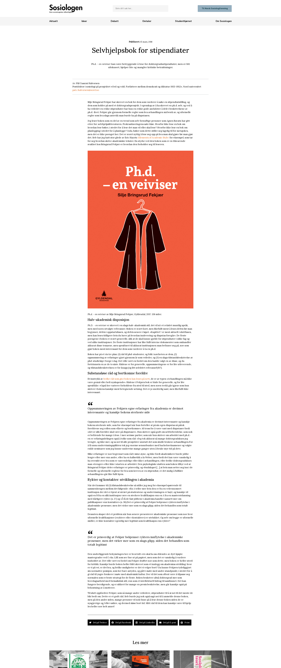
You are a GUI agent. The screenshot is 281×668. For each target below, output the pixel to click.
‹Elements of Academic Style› (153, 137)
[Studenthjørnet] (183, 21)
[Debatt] (115, 21)
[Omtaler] (146, 21)
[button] (98, 622)
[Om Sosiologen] (224, 21)
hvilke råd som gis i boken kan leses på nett (126, 378)
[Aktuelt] (53, 21)
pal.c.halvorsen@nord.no (85, 90)
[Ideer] (84, 21)
